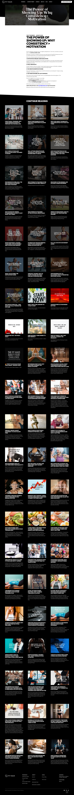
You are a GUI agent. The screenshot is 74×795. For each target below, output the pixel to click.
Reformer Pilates (24, 783)
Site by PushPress (20, 790)
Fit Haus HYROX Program (26, 781)
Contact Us (34, 779)
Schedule (37, 1)
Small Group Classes (25, 776)
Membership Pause (35, 782)
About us (42, 1)
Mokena (60, 781)
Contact (50, 1)
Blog (47, 1)
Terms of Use (44, 779)
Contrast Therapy (30, 1)
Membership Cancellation (36, 784)
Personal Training (25, 778)
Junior (23, 779)
